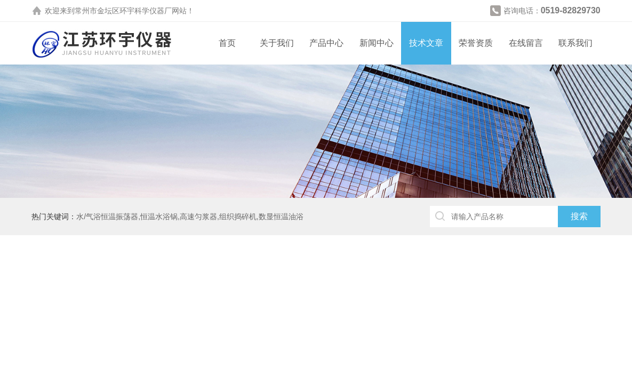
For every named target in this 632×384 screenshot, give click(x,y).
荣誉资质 (476, 42)
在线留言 (526, 42)
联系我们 (575, 42)
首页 (227, 42)
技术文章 (426, 42)
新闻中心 (376, 42)
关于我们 (277, 42)
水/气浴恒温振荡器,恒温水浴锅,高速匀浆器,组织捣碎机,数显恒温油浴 (189, 216)
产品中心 (326, 42)
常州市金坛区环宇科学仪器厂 (123, 10)
